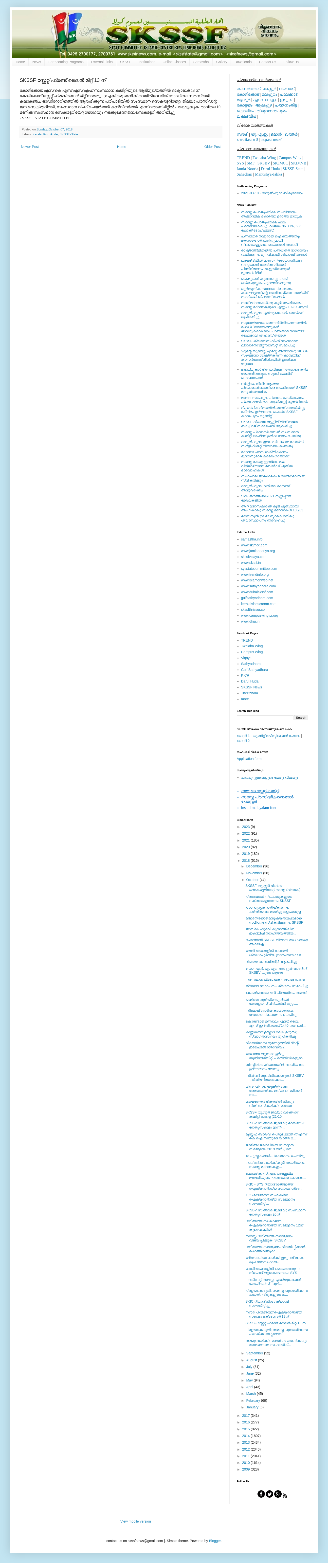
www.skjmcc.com (254, 545)
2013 (246, 1442)
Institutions (147, 62)
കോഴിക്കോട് (248, 94)
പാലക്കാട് (288, 94)
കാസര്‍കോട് (248, 89)
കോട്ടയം (245, 105)
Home (20, 62)
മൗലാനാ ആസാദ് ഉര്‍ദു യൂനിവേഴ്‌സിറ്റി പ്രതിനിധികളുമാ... (275, 1056)
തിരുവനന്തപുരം (271, 111)
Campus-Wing (290, 158)
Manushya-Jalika (268, 174)
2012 (246, 1449)
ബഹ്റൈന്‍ (247, 140)
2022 (246, 833)
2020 (246, 847)
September (255, 1353)
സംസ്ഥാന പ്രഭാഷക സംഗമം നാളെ (275, 979)
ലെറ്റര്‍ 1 (243, 736)
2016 (246, 1422)
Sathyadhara (251, 664)
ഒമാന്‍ (276, 134)
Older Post (212, 147)
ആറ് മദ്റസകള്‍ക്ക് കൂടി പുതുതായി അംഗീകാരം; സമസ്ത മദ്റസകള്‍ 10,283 (272, 508)
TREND (243, 158)
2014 (246, 1436)
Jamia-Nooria (247, 169)
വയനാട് (286, 89)
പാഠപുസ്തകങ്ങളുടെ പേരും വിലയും (269, 777)
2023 (246, 827)
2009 (246, 1469)
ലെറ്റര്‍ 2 (243, 741)
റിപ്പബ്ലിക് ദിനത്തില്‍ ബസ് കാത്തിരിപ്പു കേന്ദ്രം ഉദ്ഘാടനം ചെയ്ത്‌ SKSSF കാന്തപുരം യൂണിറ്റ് (273, 412)
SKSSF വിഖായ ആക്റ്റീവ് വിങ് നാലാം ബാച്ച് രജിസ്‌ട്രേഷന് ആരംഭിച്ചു (270, 424)
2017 (246, 1416)
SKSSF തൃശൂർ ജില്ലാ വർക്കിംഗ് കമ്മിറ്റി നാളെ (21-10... (271, 1114)
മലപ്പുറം (269, 94)
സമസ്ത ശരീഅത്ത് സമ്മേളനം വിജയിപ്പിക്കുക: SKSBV (268, 1238)
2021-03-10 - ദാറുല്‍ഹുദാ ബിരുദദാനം (272, 193)
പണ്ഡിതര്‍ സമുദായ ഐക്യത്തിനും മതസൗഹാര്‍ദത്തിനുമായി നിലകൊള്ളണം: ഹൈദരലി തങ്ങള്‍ (270, 240)
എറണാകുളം (265, 100)
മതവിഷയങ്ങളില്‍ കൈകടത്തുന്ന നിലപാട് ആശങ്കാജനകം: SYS (272, 1271)
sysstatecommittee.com (259, 569)
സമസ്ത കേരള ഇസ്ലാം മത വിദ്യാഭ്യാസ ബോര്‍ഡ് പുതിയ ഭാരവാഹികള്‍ (267, 466)
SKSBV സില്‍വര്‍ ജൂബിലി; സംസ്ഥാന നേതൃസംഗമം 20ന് (275, 1212)
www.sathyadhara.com (258, 586)
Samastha (201, 62)
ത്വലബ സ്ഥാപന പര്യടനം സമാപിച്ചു (276, 986)
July (249, 1367)
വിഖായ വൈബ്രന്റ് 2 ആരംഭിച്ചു (271, 962)
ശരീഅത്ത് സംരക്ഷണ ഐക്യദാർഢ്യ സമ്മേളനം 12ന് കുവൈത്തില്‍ (274, 1225)
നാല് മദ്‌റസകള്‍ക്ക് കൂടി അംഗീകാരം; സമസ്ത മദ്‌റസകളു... (275, 1165)
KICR (245, 675)
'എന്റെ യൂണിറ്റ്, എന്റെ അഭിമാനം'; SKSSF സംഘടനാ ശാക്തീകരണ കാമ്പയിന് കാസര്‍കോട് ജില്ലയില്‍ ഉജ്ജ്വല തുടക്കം (274, 357)
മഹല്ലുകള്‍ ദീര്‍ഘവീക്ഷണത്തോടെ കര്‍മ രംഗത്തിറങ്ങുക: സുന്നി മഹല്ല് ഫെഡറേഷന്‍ (274, 373)
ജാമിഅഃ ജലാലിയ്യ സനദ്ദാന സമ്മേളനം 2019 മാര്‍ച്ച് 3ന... (269, 1147)
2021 (246, 840)
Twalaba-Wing (264, 158)
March (251, 1394)
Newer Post (30, 147)
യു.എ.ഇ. (259, 134)
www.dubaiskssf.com (257, 592)
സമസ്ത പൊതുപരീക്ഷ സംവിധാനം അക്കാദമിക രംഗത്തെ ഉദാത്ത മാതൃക (271, 214)
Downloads (243, 62)
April (250, 1387)
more (245, 699)
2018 (246, 860)
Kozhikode (50, 134)
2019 (246, 854)
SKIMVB (298, 163)
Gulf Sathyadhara (254, 670)
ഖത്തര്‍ (291, 134)
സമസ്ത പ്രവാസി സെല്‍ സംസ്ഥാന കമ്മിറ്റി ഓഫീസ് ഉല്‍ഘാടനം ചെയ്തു (271, 434)
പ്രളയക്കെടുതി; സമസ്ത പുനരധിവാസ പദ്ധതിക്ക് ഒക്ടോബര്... (276, 1332)
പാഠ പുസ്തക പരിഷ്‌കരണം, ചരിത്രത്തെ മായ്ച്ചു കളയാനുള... (274, 909)
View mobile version (135, 1521)
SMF (251, 163)
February (253, 1400)
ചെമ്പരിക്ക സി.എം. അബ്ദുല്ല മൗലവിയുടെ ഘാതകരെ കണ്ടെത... (275, 1175)
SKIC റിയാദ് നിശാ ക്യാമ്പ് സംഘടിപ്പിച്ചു (267, 1303)
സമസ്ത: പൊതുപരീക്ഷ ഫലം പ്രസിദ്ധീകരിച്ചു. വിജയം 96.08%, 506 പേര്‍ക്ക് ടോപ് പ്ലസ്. (271, 226)
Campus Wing (252, 652)
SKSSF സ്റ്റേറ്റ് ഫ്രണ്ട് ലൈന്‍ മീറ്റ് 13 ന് (275, 1323)
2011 (246, 1456)
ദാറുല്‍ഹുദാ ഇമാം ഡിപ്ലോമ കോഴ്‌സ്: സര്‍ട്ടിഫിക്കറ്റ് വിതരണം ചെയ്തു (273, 444)
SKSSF (125, 62)
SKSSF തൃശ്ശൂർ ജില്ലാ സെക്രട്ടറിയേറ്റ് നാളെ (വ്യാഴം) (273, 888)
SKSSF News (251, 687)
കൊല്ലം (245, 111)
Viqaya (246, 658)
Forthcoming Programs (65, 62)
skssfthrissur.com (254, 609)
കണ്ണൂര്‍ (269, 89)
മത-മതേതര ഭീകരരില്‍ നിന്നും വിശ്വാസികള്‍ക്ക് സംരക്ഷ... (269, 1103)
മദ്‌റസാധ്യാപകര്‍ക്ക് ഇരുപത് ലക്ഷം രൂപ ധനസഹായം (274, 1260)
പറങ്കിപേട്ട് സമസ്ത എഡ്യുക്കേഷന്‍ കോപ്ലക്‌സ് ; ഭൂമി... (273, 1282)
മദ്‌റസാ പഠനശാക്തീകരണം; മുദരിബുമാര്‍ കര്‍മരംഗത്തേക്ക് (265, 454)
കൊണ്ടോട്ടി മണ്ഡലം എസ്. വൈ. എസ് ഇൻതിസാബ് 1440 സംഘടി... (275, 1023)
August (252, 1360)
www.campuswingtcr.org (259, 615)
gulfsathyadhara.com (257, 598)
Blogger (214, 1541)
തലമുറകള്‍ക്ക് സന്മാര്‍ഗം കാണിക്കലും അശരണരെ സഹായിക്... (276, 1343)
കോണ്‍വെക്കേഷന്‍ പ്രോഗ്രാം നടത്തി (276, 993)
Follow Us (291, 62)
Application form (249, 759)
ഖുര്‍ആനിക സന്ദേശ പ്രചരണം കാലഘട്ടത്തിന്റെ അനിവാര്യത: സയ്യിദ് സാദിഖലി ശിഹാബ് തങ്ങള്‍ (274, 293)
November (254, 873)
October (252, 880)
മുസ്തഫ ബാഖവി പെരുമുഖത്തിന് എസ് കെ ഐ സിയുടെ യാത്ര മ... (276, 1136)
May (250, 1380)
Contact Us (267, 62)
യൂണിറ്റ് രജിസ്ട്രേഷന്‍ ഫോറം (276, 736)
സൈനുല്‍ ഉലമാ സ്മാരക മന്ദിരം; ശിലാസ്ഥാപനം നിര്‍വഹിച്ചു (267, 518)
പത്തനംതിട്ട (286, 105)
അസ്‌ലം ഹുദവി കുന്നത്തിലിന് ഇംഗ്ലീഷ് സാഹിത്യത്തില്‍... (270, 931)
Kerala (37, 134)
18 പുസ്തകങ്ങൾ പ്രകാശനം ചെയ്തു (275, 1156)
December (254, 866)
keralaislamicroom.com (258, 604)
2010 (246, 1463)
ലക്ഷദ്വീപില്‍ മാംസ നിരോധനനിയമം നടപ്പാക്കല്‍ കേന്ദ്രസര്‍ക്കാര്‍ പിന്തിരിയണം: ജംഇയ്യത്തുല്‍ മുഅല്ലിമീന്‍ (271, 266)
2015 (246, 1429)
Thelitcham (249, 693)
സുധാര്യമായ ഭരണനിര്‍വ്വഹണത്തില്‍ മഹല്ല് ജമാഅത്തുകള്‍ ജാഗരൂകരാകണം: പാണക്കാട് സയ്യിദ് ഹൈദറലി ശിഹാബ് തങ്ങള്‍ (274, 329)
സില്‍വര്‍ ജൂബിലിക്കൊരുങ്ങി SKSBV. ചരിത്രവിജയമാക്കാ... (274, 1078)
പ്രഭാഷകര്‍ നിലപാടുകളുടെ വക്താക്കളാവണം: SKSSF (268, 899)
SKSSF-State (68, 134)
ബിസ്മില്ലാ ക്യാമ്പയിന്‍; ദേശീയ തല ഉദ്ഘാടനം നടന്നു (275, 1067)
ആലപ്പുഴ (263, 105)
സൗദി (242, 134)
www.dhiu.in (250, 621)
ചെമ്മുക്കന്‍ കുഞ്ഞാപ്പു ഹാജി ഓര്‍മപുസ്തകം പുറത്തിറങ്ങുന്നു (266, 281)
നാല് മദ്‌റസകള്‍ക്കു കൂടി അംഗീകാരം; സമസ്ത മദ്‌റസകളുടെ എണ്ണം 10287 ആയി (274, 305)
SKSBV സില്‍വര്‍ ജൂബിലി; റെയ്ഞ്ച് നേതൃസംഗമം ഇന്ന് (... (274, 1125)
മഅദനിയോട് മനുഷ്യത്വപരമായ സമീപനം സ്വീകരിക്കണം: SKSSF (274, 920)
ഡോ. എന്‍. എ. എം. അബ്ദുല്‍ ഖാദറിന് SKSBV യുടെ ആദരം (276, 971)
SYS (240, 163)
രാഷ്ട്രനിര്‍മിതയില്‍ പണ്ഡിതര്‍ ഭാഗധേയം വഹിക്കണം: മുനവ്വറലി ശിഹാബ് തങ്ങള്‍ (274, 252)
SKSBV (263, 163)
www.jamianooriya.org (258, 551)
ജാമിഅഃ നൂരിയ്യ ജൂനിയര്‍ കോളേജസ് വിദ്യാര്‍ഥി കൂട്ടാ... (271, 1002)
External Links (102, 62)
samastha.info (252, 539)
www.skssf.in (251, 563)
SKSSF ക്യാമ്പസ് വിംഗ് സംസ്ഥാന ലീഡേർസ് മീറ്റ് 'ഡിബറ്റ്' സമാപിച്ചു (269, 343)
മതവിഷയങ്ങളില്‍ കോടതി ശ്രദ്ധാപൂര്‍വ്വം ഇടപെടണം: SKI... (275, 953)
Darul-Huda (270, 169)
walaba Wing (252, 646)
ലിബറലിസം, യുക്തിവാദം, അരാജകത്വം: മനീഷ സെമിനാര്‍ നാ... (273, 1090)
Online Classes (174, 62)
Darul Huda (250, 681)
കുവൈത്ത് (271, 140)
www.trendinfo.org (255, 574)
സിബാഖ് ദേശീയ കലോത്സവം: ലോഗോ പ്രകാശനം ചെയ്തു (270, 1012)
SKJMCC (280, 163)
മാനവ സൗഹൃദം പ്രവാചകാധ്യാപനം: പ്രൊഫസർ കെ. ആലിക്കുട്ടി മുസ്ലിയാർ (274, 400)
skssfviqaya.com (254, 557)
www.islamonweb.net (257, 580)
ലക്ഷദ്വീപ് (246, 116)
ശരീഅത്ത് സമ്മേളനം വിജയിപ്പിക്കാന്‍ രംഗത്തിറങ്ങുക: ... (275, 1249)
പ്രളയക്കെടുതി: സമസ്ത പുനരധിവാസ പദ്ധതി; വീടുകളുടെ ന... (276, 1293)
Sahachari (244, 174)
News (36, 62)
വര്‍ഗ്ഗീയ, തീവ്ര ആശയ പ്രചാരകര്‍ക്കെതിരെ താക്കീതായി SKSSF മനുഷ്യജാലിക (274, 388)
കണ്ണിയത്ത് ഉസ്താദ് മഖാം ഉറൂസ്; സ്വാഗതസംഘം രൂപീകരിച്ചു (271, 1034)
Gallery (221, 62)
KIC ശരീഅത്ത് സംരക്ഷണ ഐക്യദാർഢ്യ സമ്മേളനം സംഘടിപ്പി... (270, 1199)
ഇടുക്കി (286, 100)
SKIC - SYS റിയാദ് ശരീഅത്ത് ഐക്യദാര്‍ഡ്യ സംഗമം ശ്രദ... (273, 1186)
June (250, 1373)
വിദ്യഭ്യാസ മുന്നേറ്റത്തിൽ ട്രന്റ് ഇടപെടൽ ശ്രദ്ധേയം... (272, 1045)
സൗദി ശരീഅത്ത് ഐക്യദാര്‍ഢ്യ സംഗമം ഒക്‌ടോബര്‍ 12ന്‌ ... (273, 1314)
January (252, 1407)
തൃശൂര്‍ (243, 100)
